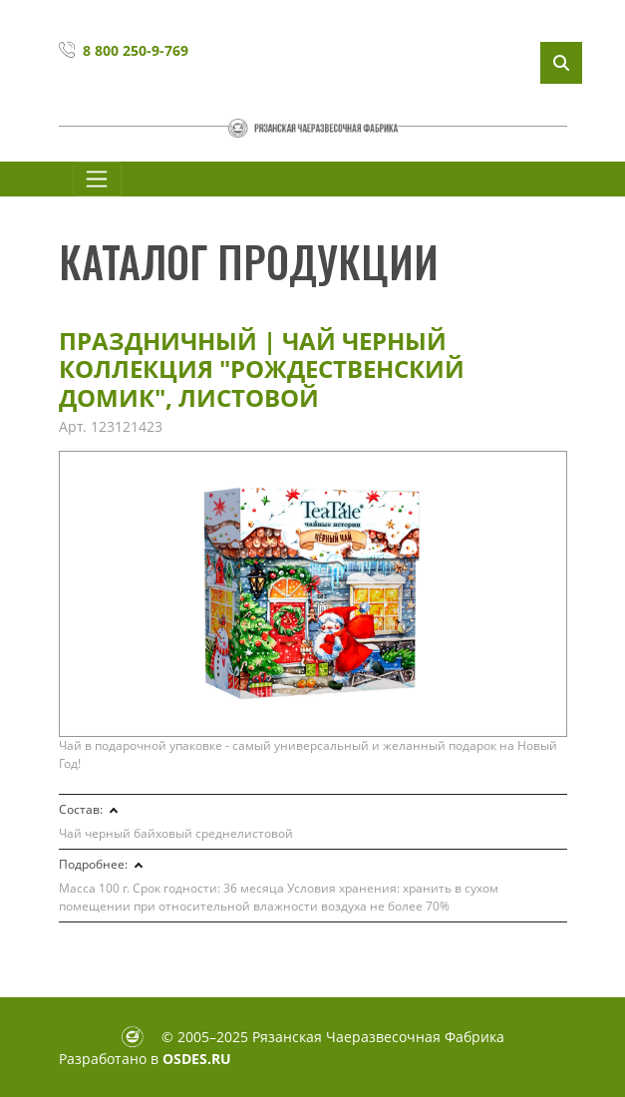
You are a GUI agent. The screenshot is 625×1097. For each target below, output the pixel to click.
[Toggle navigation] (97, 179)
